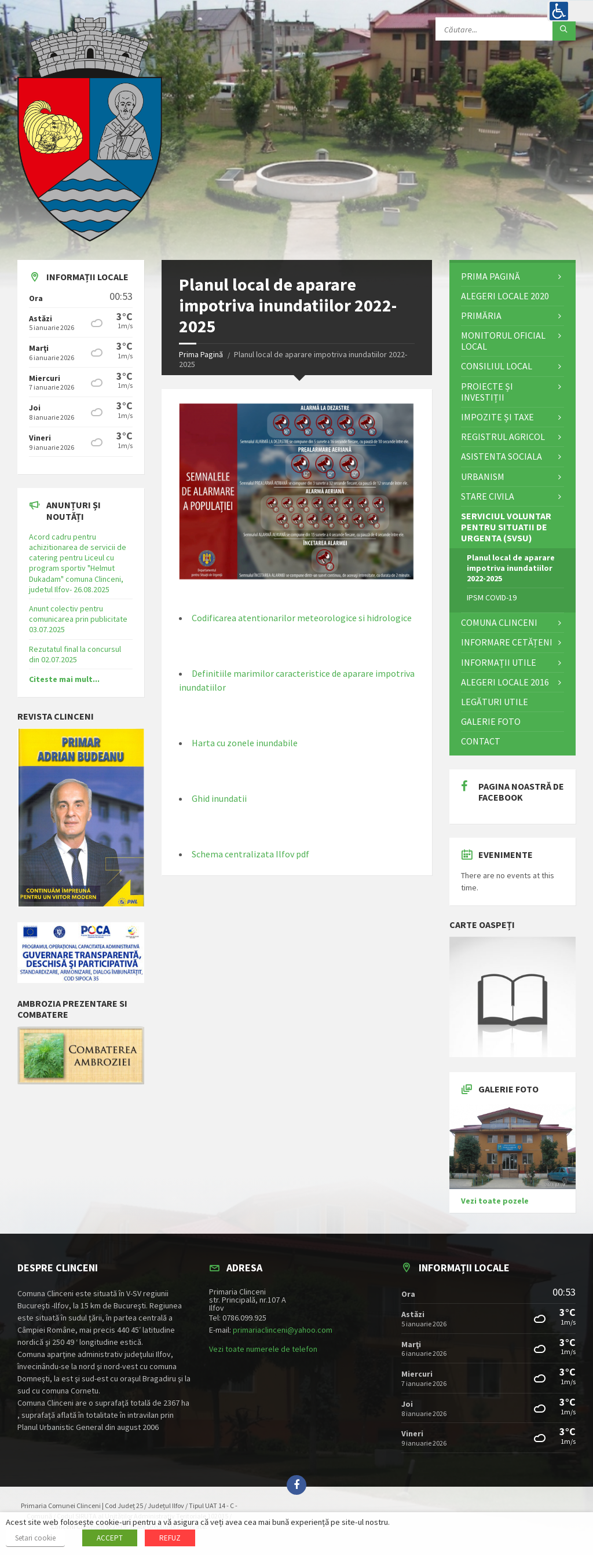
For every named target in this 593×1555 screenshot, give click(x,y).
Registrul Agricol (503, 436)
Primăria (481, 315)
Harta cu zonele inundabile (245, 743)
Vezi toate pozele (495, 1200)
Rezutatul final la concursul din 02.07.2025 (75, 654)
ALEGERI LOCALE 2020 (505, 296)
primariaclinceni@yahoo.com (282, 1330)
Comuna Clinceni (499, 622)
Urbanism (482, 476)
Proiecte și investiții (487, 391)
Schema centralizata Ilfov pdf (250, 854)
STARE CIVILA (487, 496)
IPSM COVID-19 (492, 597)
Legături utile (494, 701)
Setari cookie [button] (35, 1538)
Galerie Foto (491, 721)
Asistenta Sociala (501, 456)
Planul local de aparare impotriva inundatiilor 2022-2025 (511, 568)
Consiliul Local (496, 366)
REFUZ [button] (170, 1538)
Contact (480, 741)
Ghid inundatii (219, 798)
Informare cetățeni (506, 642)
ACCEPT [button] (110, 1538)
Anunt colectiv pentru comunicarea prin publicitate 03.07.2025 (78, 619)
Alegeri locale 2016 (505, 682)
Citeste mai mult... (64, 679)
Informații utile (498, 662)
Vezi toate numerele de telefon (263, 1349)
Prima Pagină (201, 354)
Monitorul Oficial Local (503, 340)
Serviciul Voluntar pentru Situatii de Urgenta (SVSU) (506, 527)
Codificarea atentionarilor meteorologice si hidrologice (302, 618)
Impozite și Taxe (497, 417)
